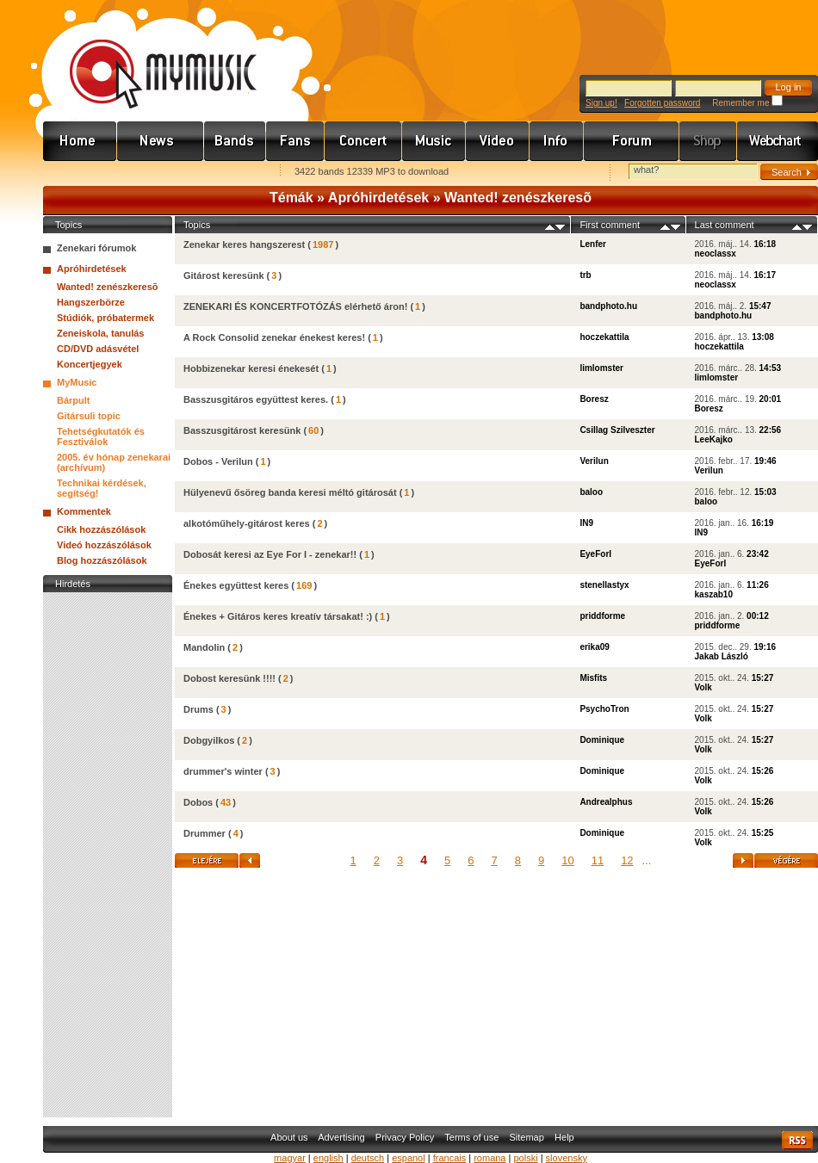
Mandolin (204, 647)
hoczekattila (604, 337)
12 (627, 860)
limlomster (601, 368)
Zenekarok (235, 141)
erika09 (594, 647)
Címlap (80, 141)
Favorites (78, 173)
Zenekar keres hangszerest (244, 244)
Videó (498, 141)
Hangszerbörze (91, 302)
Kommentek (84, 511)
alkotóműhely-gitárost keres (246, 523)
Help (564, 1137)
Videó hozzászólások (104, 545)
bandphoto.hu (608, 306)
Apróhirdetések (378, 197)
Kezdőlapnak (151, 173)
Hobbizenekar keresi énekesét (251, 368)
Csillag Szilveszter (616, 430)
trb (585, 275)
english (328, 1158)
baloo (591, 492)
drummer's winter (223, 771)
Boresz (593, 399)
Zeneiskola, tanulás (100, 333)
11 (598, 860)
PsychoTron (604, 709)
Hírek (160, 141)
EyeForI (595, 554)
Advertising (341, 1137)
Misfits (593, 678)
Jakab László (721, 656)
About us (288, 1137)
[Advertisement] (107, 855)
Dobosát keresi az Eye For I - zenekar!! (269, 554)
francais (450, 1158)
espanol (408, 1158)
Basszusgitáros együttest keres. (255, 399)
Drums (198, 709)
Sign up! (601, 103)
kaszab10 (714, 594)
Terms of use (471, 1137)
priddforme (602, 616)
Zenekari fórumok (96, 248)
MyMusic (76, 382)
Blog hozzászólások (102, 560)
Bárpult (73, 400)
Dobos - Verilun (218, 461)
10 (567, 860)
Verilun (593, 461)
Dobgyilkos (208, 740)
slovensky (566, 1158)
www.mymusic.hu (148, 56)
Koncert (363, 141)
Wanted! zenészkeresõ (518, 197)
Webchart (777, 141)
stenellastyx (604, 585)
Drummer (204, 833)
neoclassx (715, 253)
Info (557, 141)
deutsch (368, 1158)
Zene (434, 141)
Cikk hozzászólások (101, 529)
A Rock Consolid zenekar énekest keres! (274, 337)
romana (489, 1158)
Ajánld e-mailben (224, 173)
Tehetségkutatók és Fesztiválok (101, 436)
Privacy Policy (404, 1137)
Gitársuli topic (89, 416)
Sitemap (527, 1137)
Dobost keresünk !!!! (229, 678)
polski (525, 1158)
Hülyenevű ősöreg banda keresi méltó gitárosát (290, 492)
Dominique (601, 740)
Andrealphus (605, 802)
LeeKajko (714, 439)
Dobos (198, 802)
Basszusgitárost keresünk (242, 430)
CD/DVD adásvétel (98, 348)
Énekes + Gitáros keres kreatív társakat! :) (277, 616)
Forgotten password (662, 103)
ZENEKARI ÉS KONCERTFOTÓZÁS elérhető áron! (295, 306)
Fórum (631, 141)
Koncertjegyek (89, 364)
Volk (703, 687)
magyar (290, 1158)
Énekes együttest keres (235, 585)
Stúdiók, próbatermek (105, 317)
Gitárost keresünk (223, 275)
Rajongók (295, 141)
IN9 (586, 523)
